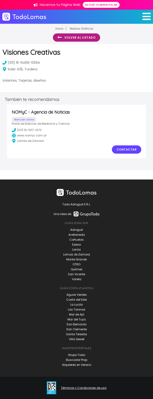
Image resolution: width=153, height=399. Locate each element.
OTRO (76, 264)
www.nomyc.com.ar (29, 135)
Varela (76, 279)
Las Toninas (76, 309)
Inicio (59, 29)
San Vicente (76, 274)
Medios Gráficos (81, 29)
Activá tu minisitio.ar (101, 5)
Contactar (127, 150)
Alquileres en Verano (76, 365)
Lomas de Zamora (76, 254)
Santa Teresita (76, 334)
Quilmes (76, 269)
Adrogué (76, 230)
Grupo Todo (76, 355)
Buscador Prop (76, 360)
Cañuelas (76, 240)
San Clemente (76, 329)
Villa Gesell (76, 339)
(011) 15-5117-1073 (27, 130)
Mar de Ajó (76, 314)
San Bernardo (76, 324)
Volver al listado (76, 37)
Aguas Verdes (77, 295)
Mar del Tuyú (76, 319)
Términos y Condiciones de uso (83, 388)
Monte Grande (76, 259)
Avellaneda (76, 235)
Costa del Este (76, 300)
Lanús (76, 249)
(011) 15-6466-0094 (21, 62)
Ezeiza (76, 245)
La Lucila (76, 305)
